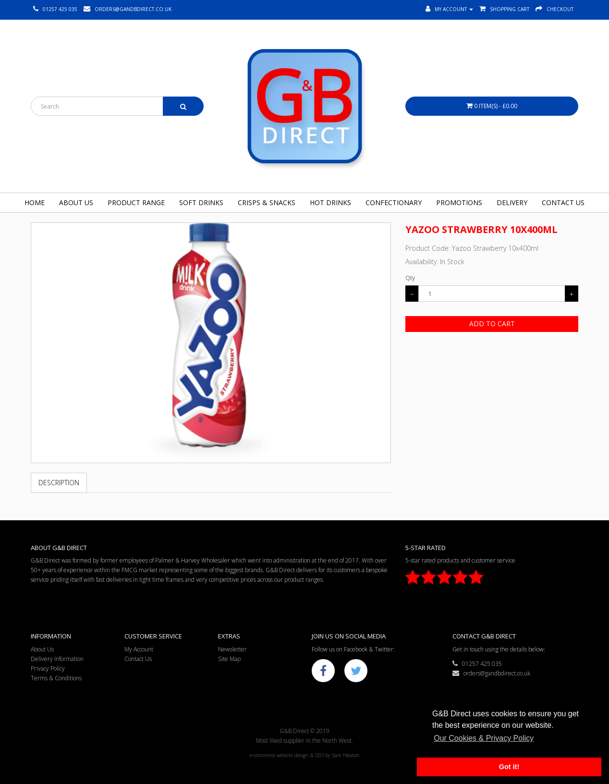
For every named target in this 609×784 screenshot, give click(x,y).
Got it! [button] (509, 767)
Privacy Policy (48, 668)
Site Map (229, 659)
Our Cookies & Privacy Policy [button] (484, 738)
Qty (410, 278)
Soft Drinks (201, 202)
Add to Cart (492, 323)
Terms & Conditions (56, 678)
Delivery (512, 202)
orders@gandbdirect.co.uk (491, 673)
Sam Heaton (346, 755)
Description (58, 482)
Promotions (459, 202)
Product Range (136, 202)
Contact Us (563, 202)
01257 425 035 (477, 664)
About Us (76, 202)
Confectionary (393, 202)
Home (34, 202)
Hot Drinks (330, 202)
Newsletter (232, 649)
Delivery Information (57, 659)
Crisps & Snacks (266, 202)
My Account (138, 649)
